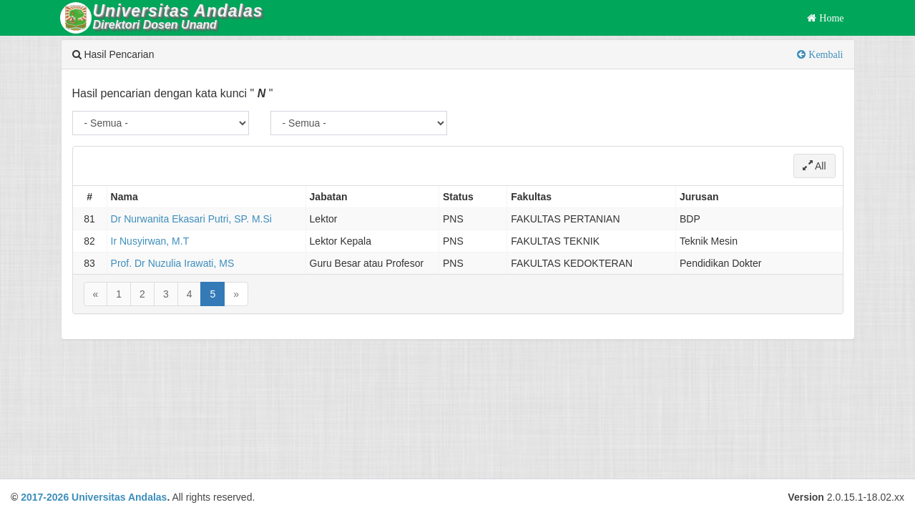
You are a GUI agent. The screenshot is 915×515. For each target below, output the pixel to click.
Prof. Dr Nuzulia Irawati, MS (173, 263)
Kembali (824, 54)
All (814, 166)
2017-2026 (45, 497)
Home (829, 18)
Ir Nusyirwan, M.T (150, 241)
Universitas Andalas (119, 497)
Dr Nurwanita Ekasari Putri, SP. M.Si (191, 219)
